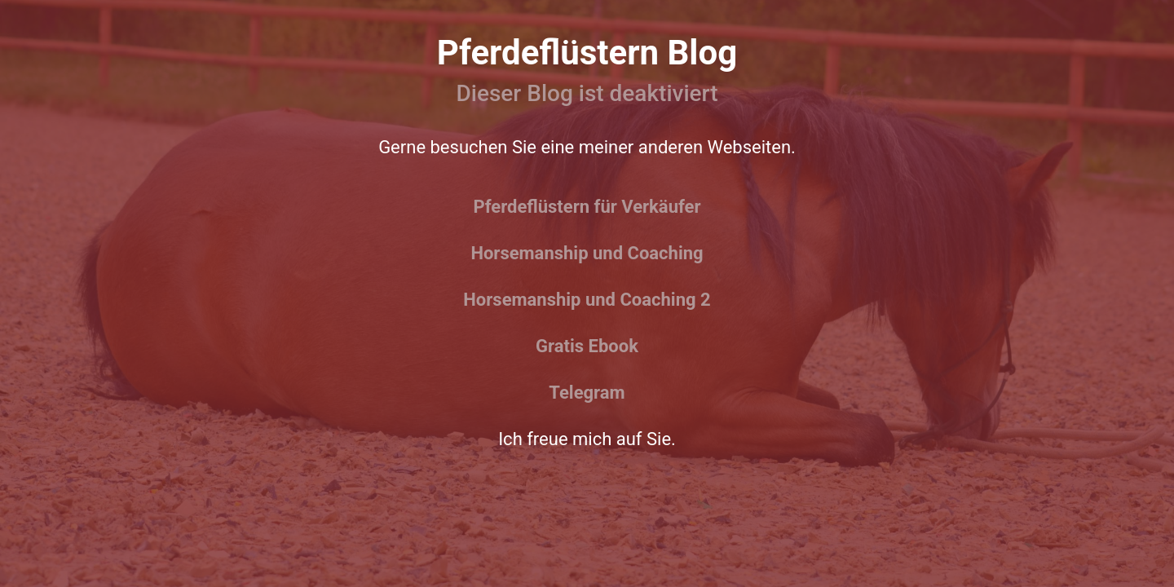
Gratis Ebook (587, 346)
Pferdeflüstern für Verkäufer (586, 206)
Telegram (587, 392)
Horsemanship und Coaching (586, 253)
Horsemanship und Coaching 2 (586, 299)
